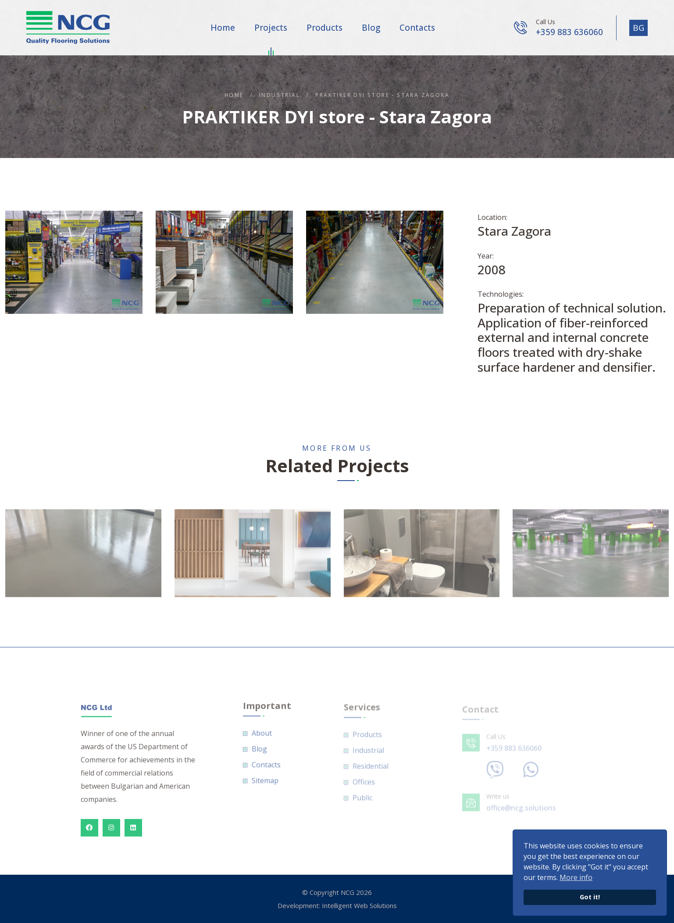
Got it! (590, 897)
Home (222, 27)
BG (638, 27)
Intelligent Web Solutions (359, 905)
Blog (371, 27)
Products (324, 27)
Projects (270, 29)
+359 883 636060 (569, 32)
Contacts (417, 27)
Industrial (279, 95)
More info (576, 877)
